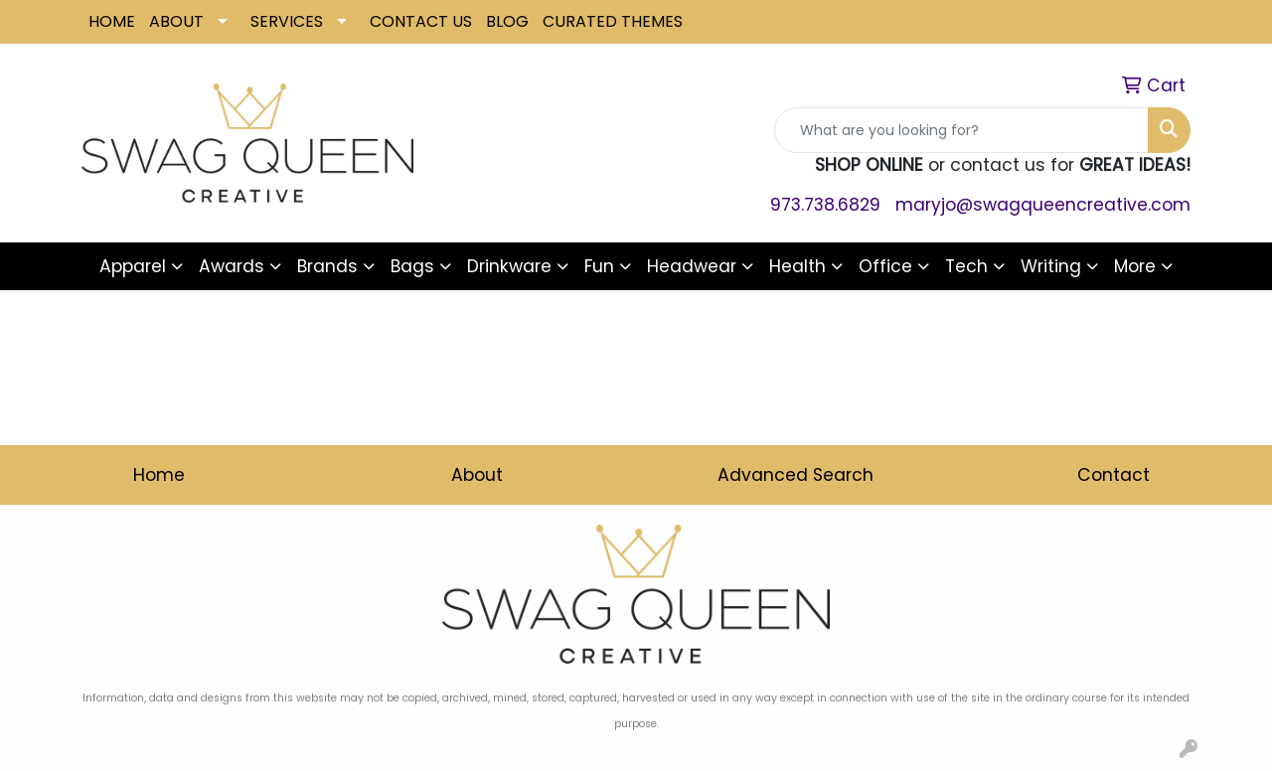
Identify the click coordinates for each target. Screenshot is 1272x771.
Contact (1113, 475)
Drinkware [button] (509, 266)
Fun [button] (599, 266)
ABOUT (176, 21)
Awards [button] (231, 266)
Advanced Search (795, 475)
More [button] (1135, 266)
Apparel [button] (132, 266)
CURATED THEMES (613, 21)
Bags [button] (412, 266)
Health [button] (797, 266)
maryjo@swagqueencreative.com (1043, 205)
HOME (111, 21)
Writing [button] (1051, 266)
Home (159, 475)
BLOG (507, 21)
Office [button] (885, 266)
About (477, 475)
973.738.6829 (825, 205)
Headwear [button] (691, 266)
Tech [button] (966, 266)
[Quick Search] (961, 130)
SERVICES (286, 21)
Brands (327, 266)
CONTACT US (421, 21)
